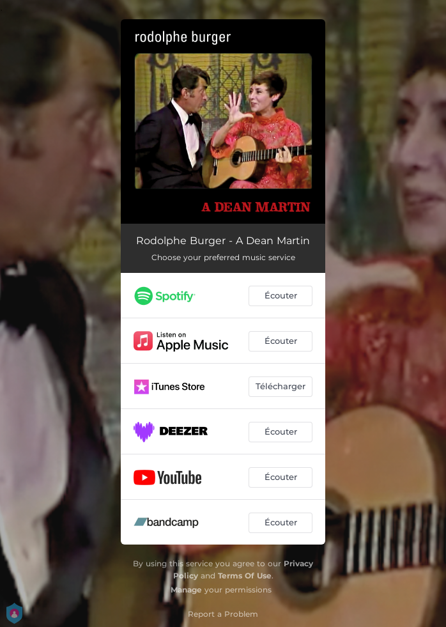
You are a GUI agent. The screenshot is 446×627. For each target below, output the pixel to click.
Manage (186, 589)
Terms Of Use (245, 575)
